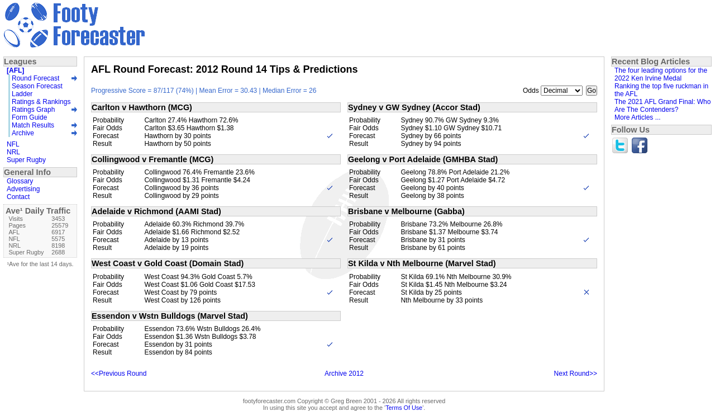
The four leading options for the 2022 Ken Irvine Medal (660, 74)
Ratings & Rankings (41, 102)
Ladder (22, 94)
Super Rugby (26, 160)
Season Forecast (37, 86)
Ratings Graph (33, 110)
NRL (13, 152)
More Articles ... (637, 117)
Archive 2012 (344, 373)
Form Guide (29, 117)
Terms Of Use (403, 407)
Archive (23, 133)
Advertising (23, 189)
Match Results (33, 125)
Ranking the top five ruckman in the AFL (661, 90)
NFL (13, 144)
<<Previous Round (118, 373)
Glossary (20, 181)
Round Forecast (35, 78)
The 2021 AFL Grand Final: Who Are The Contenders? (662, 106)
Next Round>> (575, 373)
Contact (18, 197)
